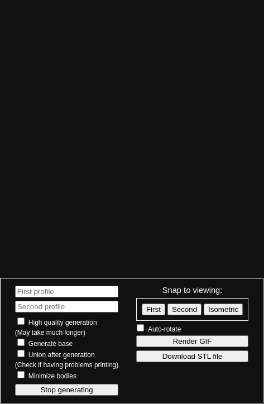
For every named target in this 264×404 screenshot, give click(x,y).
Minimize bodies (52, 376)
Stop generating (66, 390)
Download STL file (192, 356)
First (153, 309)
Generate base (50, 344)
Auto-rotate (164, 329)
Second (184, 309)
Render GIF (192, 341)
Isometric (223, 309)
